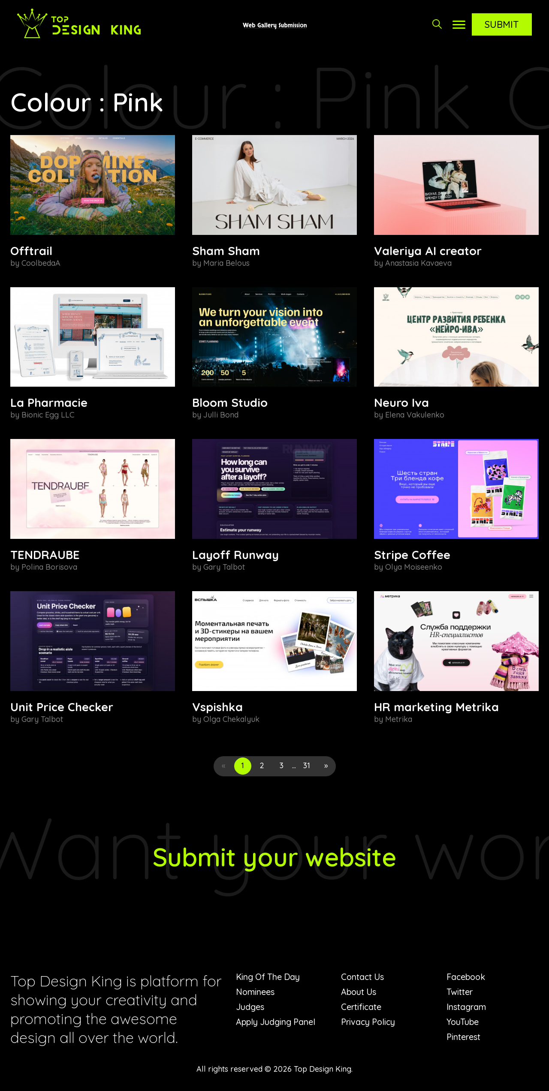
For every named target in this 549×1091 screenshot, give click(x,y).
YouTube (463, 1021)
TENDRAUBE (45, 554)
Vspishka (217, 707)
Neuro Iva (401, 402)
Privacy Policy (369, 1021)
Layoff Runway (235, 554)
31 (306, 765)
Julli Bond (220, 415)
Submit (502, 24)
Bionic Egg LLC (47, 415)
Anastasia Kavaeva (418, 263)
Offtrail (31, 250)
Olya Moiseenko (413, 567)
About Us (359, 991)
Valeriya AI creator (428, 250)
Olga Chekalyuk (231, 719)
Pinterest (463, 1036)
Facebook (466, 976)
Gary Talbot (224, 567)
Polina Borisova (49, 567)
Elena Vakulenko (414, 415)
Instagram (466, 1006)
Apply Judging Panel (276, 1021)
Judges (250, 1006)
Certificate (361, 1006)
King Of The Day (269, 976)
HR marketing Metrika (436, 707)
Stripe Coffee (412, 554)
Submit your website (274, 857)
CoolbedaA (40, 263)
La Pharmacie (48, 402)
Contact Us (363, 976)
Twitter (459, 991)
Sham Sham (226, 250)
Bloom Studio (230, 402)
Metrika (398, 719)
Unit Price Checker (61, 707)
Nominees (255, 991)
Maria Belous (226, 263)
